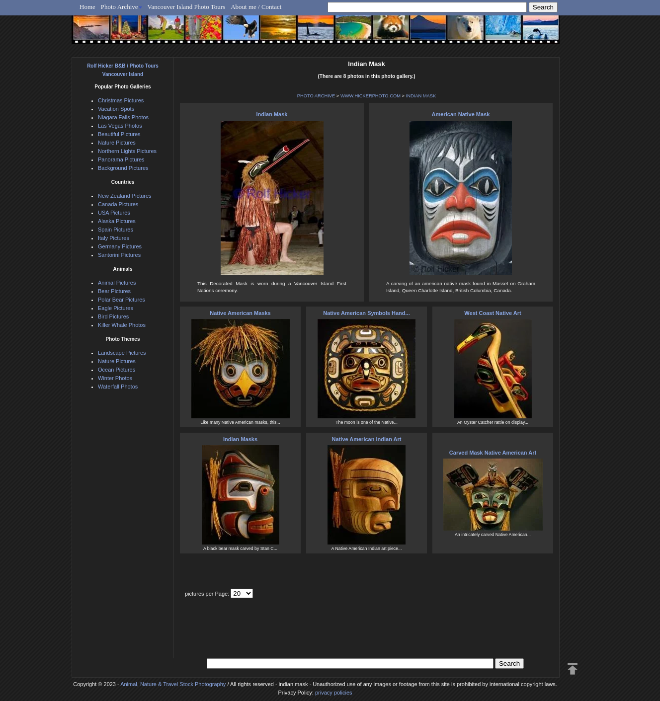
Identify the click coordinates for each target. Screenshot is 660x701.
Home (87, 6)
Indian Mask (272, 114)
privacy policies (333, 693)
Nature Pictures (117, 143)
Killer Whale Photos (122, 325)
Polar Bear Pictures (121, 300)
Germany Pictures (120, 246)
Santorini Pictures (119, 255)
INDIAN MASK (421, 95)
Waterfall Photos (118, 386)
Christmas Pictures (121, 100)
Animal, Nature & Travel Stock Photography (173, 684)
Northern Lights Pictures (127, 151)
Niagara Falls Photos (123, 117)
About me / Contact (256, 6)
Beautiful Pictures (119, 134)
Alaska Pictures (117, 221)
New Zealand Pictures (125, 196)
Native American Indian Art (367, 439)
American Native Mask (461, 114)
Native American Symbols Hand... (366, 313)
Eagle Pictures (115, 308)
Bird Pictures (113, 316)
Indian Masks (240, 439)
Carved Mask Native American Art (492, 453)
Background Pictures (123, 168)
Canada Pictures (118, 204)
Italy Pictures (113, 238)
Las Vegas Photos (120, 126)
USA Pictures (114, 213)
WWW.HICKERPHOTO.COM (370, 95)
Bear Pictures (114, 291)
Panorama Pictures (121, 159)
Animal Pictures (117, 283)
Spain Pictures (115, 230)
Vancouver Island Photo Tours (187, 6)
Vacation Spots (116, 109)
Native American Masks (240, 313)
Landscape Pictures (122, 353)
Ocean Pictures (116, 370)
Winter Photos (115, 378)
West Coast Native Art (492, 313)
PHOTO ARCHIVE (316, 95)
